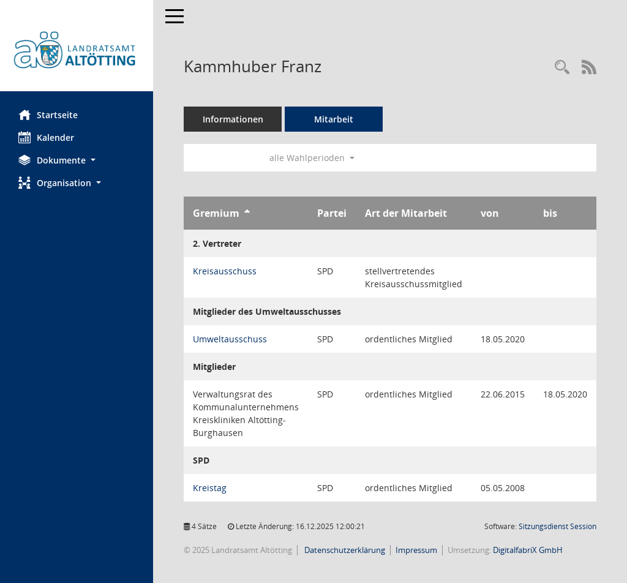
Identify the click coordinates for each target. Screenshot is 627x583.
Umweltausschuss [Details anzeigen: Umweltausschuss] (230, 339)
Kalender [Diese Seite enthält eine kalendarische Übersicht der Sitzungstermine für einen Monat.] (46, 137)
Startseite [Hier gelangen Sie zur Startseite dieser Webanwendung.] (48, 114)
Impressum (416, 549)
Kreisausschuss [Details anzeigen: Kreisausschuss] (225, 271)
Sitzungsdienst (557, 526)
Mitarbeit (333, 119)
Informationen (233, 119)
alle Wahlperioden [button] (312, 158)
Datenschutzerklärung (343, 549)
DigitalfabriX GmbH (528, 549)
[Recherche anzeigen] (562, 68)
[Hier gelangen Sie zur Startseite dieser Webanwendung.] (76, 50)
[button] (76, 160)
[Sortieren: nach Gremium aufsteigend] (247, 213)
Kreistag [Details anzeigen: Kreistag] (210, 488)
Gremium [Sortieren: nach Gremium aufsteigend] (216, 213)
